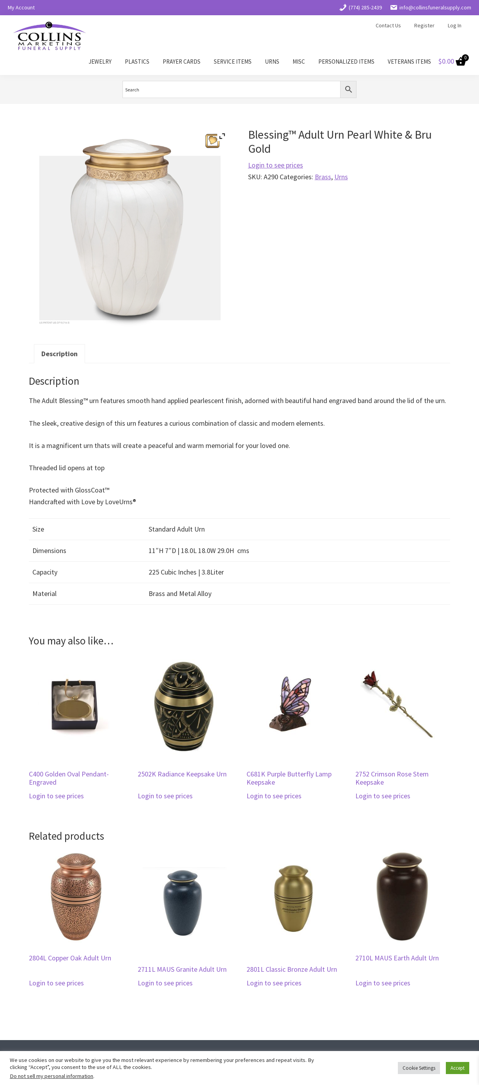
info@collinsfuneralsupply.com (430, 7)
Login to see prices (275, 165)
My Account (21, 7)
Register (424, 25)
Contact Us (388, 25)
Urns (341, 176)
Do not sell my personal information (51, 1076)
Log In (454, 25)
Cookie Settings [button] (419, 1068)
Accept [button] (458, 1068)
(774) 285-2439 (360, 7)
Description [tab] (59, 353)
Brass (323, 176)
